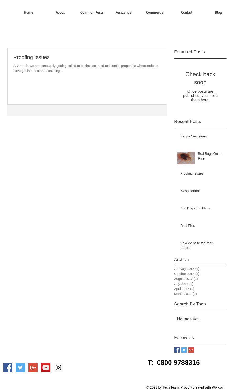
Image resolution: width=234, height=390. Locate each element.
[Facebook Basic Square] (177, 350)
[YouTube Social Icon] (45, 367)
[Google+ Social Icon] (33, 367)
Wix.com (218, 387)
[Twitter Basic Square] (184, 350)
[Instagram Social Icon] (58, 367)
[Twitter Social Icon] (20, 367)
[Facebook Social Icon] (7, 367)
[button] (92, 12)
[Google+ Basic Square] (191, 350)
